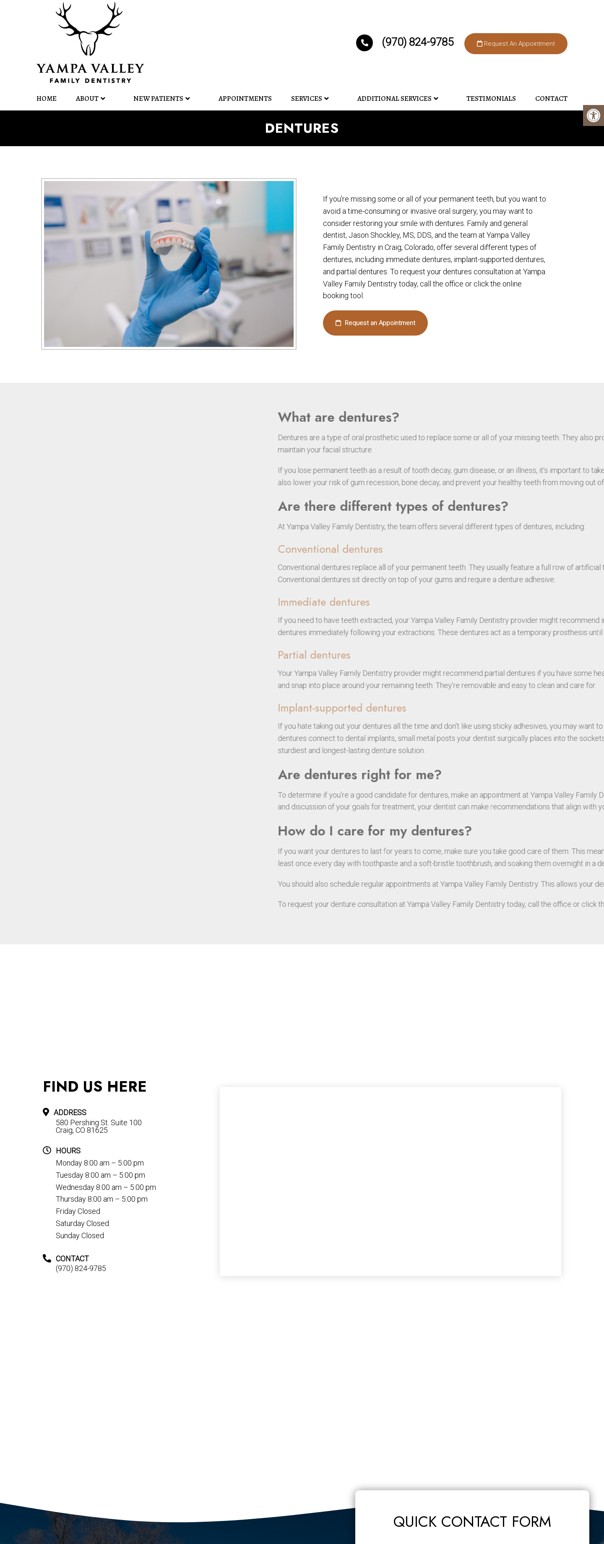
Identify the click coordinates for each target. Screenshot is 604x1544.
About (87, 98)
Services (306, 98)
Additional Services (394, 98)
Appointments (245, 98)
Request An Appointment (516, 43)
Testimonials (491, 98)
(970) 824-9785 (406, 42)
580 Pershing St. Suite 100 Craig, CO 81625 (99, 1126)
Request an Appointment (375, 323)
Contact (551, 98)
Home (46, 98)
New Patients (158, 98)
